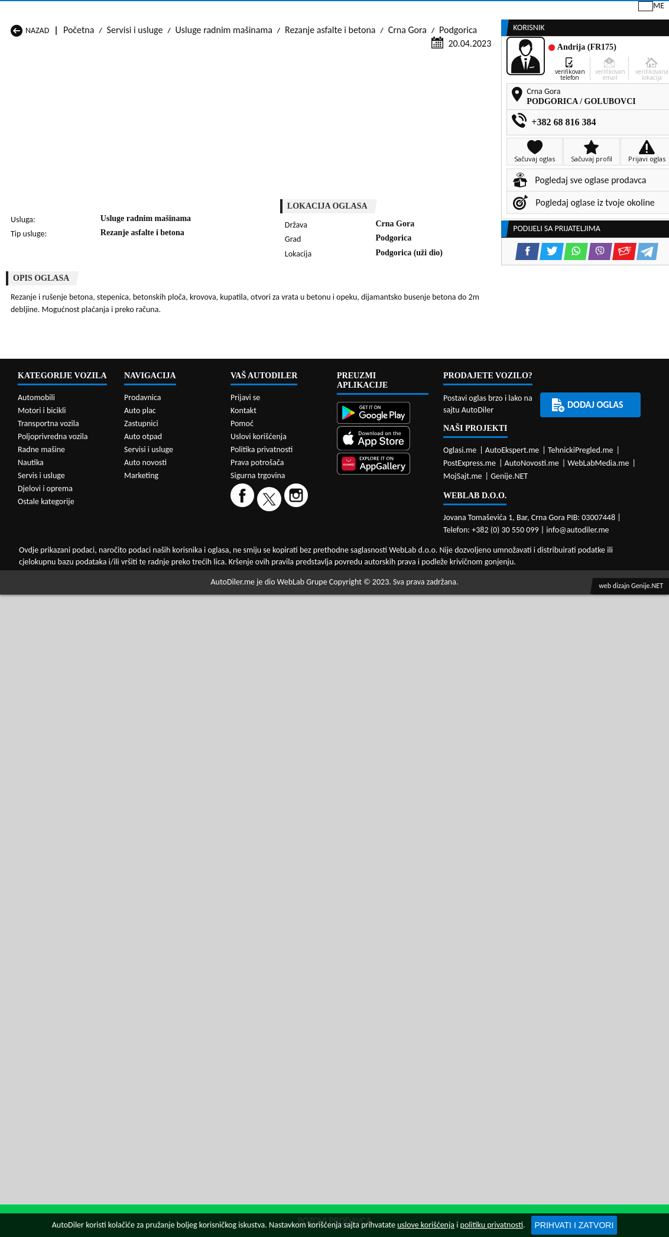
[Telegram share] (434, 297)
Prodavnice (137, 90)
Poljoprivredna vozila (52, 931)
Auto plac (140, 905)
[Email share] (411, 297)
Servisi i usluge (444, 90)
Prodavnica (142, 892)
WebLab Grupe (302, 1077)
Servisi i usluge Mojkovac (411, 557)
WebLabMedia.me (598, 958)
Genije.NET (509, 971)
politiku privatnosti (491, 1225)
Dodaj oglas (633, 90)
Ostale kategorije (46, 996)
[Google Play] (382, 909)
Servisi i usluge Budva (52, 545)
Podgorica (458, 113)
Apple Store (322, 11)
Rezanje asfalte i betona (330, 113)
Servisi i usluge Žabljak (289, 590)
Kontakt (526, 11)
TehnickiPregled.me (580, 945)
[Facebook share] (314, 297)
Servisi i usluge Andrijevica (61, 534)
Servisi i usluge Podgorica (176, 579)
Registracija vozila (541, 90)
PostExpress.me (469, 958)
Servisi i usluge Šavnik (169, 590)
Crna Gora (407, 113)
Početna (78, 113)
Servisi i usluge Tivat (402, 579)
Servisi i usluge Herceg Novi (63, 557)
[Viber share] (387, 297)
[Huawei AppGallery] (382, 959)
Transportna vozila (48, 918)
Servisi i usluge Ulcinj (50, 590)
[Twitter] (270, 993)
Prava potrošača (257, 957)
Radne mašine (41, 944)
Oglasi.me (459, 945)
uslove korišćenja (425, 1225)
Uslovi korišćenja (258, 931)
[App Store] (382, 933)
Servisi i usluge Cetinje (170, 545)
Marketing (465, 11)
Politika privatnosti (261, 944)
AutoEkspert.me (512, 945)
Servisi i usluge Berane (289, 534)
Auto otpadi (361, 90)
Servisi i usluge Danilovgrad (298, 545)
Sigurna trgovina (257, 970)
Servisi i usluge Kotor (286, 557)
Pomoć (242, 918)
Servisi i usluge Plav (283, 568)
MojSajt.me (462, 971)
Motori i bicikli (42, 905)
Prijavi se (587, 11)
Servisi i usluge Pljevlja (407, 568)
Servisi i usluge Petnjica (172, 568)
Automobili (36, 892)
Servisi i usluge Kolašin (171, 557)
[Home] (10, 90)
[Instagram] (297, 993)
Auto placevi (213, 90)
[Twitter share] (338, 297)
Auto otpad (143, 931)
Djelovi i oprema (45, 983)
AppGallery (396, 11)
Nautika (31, 957)
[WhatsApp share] (362, 297)
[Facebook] (243, 993)
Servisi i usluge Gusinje (407, 545)
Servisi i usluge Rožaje (288, 579)
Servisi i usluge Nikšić (51, 568)
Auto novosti (145, 957)
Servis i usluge (41, 970)
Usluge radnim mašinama (224, 113)
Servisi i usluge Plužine (53, 579)
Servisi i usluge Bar (163, 534)
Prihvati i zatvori (574, 1225)
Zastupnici (287, 90)
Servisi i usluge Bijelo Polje (414, 534)
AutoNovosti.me (532, 958)
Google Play (247, 11)
